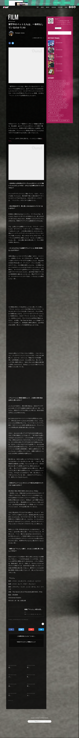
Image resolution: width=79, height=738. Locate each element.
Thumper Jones (20, 33)
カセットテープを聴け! (55, 115)
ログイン (66, 2)
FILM (13, 17)
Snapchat (75, 7)
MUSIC (44, 7)
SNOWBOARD (60, 94)
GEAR (52, 102)
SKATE (61, 91)
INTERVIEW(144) (17, 621)
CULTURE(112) (24, 621)
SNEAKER (53, 99)
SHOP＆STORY (63, 83)
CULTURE (56, 7)
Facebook (68, 7)
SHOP (62, 7)
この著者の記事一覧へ (38, 37)
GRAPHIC (61, 102)
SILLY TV (60, 81)
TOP (34, 7)
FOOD (61, 86)
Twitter (71, 7)
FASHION (50, 7)
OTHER (65, 120)
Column (62, 107)
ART (51, 89)
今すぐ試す (56, 2)
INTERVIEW (53, 104)
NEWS (52, 81)
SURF (51, 94)
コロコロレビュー (54, 117)
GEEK (62, 99)
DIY (51, 97)
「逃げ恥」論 (53, 112)
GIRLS (38, 7)
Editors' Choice (54, 110)
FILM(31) (10, 621)
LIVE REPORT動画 (54, 120)
